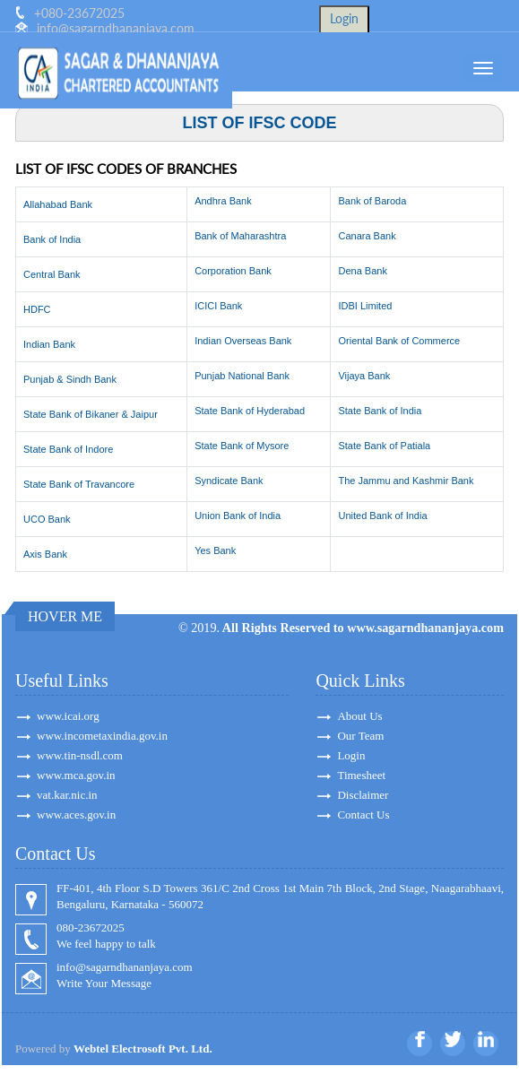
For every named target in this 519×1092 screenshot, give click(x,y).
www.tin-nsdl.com (80, 755)
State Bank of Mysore (242, 445)
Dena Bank (362, 270)
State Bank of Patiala (384, 445)
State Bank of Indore (68, 449)
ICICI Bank (218, 305)
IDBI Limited (365, 305)
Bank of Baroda (372, 200)
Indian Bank (49, 344)
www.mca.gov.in (76, 775)
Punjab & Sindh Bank (70, 379)
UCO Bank (47, 519)
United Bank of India (382, 515)
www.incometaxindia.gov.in (102, 735)
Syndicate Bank (229, 480)
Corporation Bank (233, 270)
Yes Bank (215, 550)
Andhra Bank (223, 200)
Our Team (360, 735)
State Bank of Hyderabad (250, 410)
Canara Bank (366, 235)
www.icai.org (68, 716)
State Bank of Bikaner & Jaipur (90, 414)
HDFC (37, 309)
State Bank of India (379, 410)
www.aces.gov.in (76, 814)
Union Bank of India (238, 515)
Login (351, 755)
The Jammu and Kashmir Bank (405, 480)
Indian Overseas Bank (243, 340)
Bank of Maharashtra (240, 235)
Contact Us (363, 814)
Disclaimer (362, 795)
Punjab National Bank (242, 375)
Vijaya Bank (364, 375)
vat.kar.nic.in (67, 795)
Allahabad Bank (57, 204)
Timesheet (361, 775)
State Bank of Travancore (78, 484)
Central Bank (52, 274)
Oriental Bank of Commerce (399, 340)
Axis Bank (45, 554)
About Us (359, 716)
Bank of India (52, 239)
